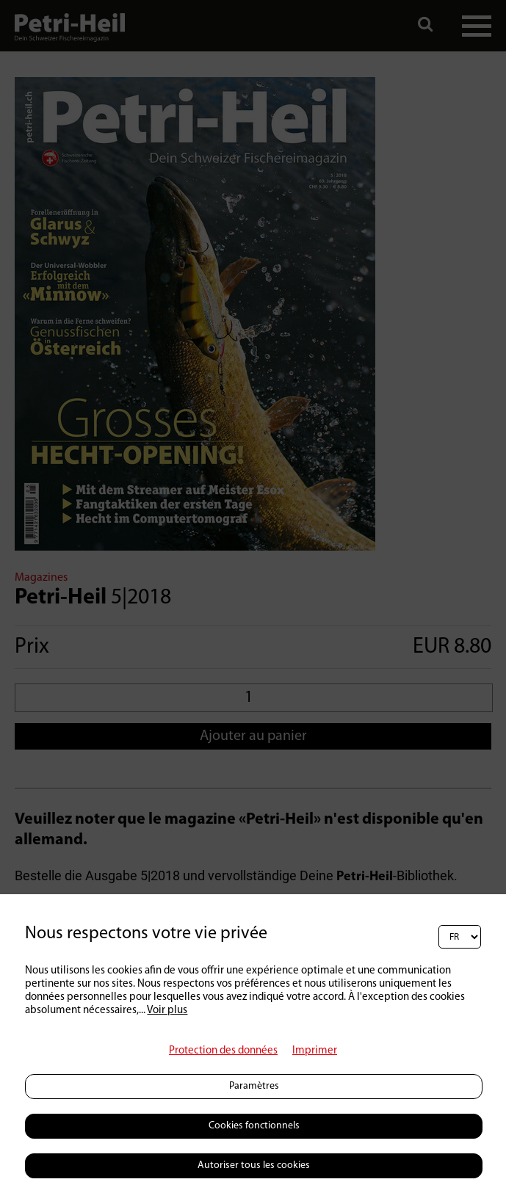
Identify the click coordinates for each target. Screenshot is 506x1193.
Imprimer (314, 1050)
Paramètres (254, 1086)
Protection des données (223, 1050)
